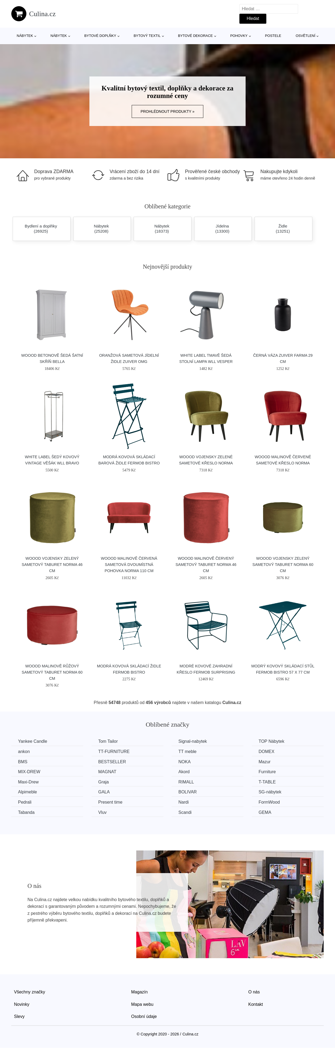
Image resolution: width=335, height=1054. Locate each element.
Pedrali (25, 802)
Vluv (102, 812)
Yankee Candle (32, 741)
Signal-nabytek (192, 741)
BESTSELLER (112, 761)
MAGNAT (107, 771)
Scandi (184, 812)
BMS (22, 761)
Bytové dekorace (195, 36)
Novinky (21, 1004)
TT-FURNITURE (114, 751)
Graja (103, 782)
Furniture (267, 771)
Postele (273, 36)
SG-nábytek (270, 792)
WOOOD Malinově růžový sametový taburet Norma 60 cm (52, 672)
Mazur (264, 761)
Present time (110, 802)
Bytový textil (147, 36)
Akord (184, 771)
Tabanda (26, 812)
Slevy (19, 1016)
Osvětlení (305, 36)
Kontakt (255, 1004)
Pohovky (238, 36)
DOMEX (266, 751)
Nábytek (25, 36)
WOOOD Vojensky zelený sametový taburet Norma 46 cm (52, 564)
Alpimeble (27, 792)
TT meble (187, 751)
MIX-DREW (29, 771)
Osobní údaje (144, 1016)
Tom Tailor (108, 741)
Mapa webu (142, 1004)
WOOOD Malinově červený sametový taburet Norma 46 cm (206, 564)
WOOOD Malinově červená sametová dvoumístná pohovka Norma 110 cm (129, 564)
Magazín (139, 992)
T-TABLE (267, 782)
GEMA (265, 812)
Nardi (183, 802)
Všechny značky (29, 992)
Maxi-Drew (28, 782)
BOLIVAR (187, 792)
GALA (104, 792)
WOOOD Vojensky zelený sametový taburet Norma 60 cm (282, 564)
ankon (24, 751)
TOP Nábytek (271, 741)
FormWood (269, 802)
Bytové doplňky (100, 36)
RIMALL (186, 782)
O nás (254, 992)
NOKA (184, 761)
